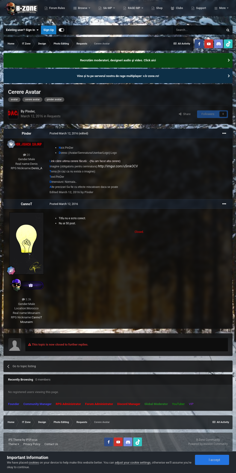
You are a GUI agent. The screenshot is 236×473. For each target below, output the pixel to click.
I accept (212, 460)
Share (185, 114)
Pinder (29, 111)
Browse (105, 11)
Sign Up (48, 30)
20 (26, 155)
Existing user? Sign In (22, 30)
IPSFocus (31, 439)
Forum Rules (80, 11)
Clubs (202, 11)
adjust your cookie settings (132, 462)
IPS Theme (15, 439)
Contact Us (51, 444)
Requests (54, 116)
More (222, 11)
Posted (64, 133)
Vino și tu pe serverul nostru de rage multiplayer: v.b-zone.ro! (118, 76)
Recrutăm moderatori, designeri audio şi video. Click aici (118, 60)
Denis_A (37, 168)
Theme (13, 444)
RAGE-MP (157, 11)
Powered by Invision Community (208, 444)
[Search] (198, 30)
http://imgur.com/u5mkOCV (118, 166)
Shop (182, 11)
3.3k (26, 299)
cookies (34, 462)
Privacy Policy (31, 444)
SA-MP (131, 11)
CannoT (26, 204)
